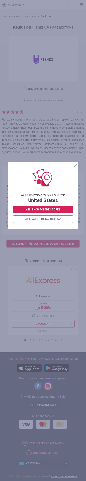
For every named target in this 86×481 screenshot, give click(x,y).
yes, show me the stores (43, 99)
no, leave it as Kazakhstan (43, 109)
